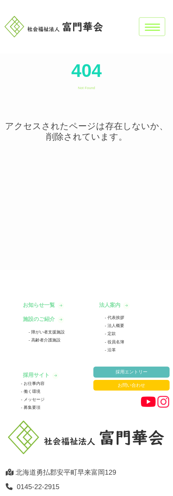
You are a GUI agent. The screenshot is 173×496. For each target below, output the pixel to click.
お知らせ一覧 (39, 305)
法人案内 (110, 305)
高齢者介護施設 (45, 340)
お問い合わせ (131, 385)
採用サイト (37, 375)
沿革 (111, 350)
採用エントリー (131, 372)
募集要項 (31, 407)
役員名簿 (115, 342)
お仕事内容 (33, 383)
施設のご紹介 (39, 319)
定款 (111, 333)
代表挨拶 (115, 317)
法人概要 (115, 325)
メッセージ (33, 399)
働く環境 (31, 391)
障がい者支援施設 (47, 332)
